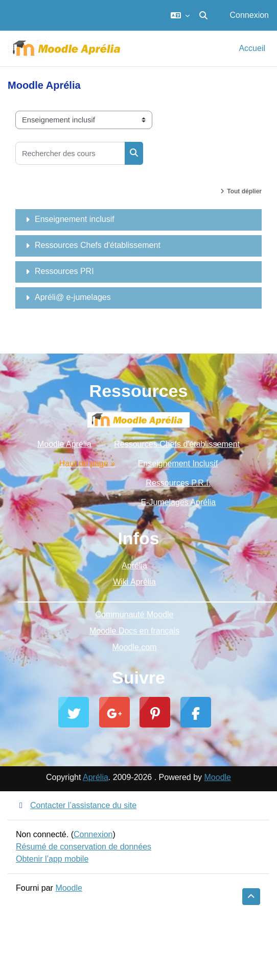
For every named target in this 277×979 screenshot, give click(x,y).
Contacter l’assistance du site (76, 805)
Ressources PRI (64, 271)
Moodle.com (134, 647)
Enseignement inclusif (74, 219)
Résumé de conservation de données (83, 846)
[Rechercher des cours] (70, 153)
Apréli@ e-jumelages (73, 297)
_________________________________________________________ (138, 598)
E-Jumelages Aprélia (177, 502)
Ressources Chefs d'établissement (97, 245)
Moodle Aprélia (64, 444)
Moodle (217, 777)
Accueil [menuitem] (252, 48)
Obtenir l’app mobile (52, 859)
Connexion (249, 15)
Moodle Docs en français (134, 630)
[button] (180, 15)
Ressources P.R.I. (178, 483)
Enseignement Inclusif (178, 463)
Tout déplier (244, 191)
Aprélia (134, 565)
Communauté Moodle (135, 614)
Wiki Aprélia (134, 582)
